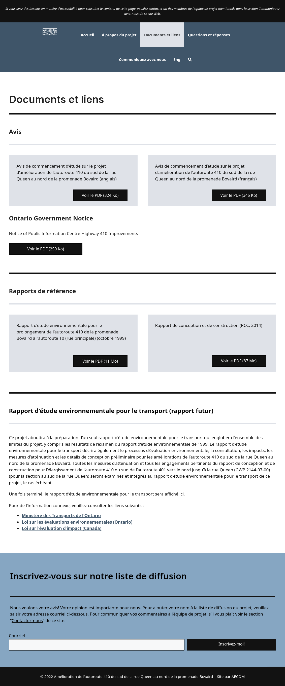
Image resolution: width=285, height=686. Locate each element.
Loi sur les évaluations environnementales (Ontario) (77, 522)
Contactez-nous (27, 620)
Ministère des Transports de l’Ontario (61, 515)
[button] (190, 59)
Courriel (17, 635)
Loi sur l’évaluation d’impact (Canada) (62, 528)
